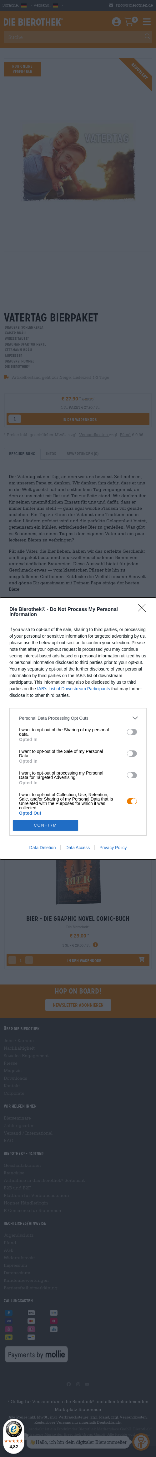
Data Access (77, 847)
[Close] (144, 610)
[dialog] (78, 728)
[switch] (132, 732)
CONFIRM (45, 825)
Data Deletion (42, 847)
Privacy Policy (113, 847)
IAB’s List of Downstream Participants (73, 688)
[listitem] (78, 718)
